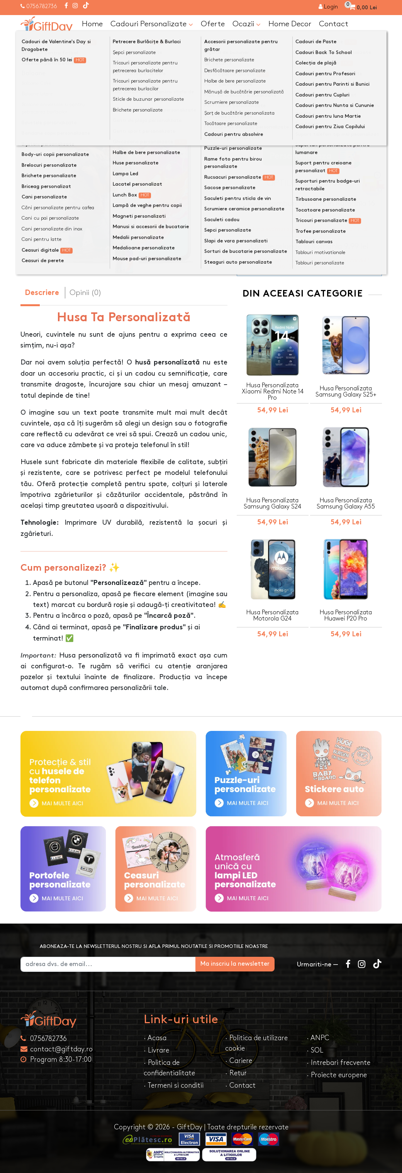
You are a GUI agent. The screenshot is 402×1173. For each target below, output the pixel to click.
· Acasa (155, 1038)
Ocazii (246, 24)
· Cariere (238, 1061)
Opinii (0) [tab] (86, 292)
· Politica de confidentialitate (169, 1067)
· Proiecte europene (337, 1075)
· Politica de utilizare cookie (256, 1043)
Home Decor (289, 23)
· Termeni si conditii (174, 1085)
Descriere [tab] (42, 293)
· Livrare (156, 1050)
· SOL (315, 1050)
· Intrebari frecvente (338, 1062)
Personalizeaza (312, 156)
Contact (333, 23)
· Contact (240, 1085)
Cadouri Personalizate (151, 24)
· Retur (236, 1073)
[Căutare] (374, 43)
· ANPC (318, 1038)
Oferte (213, 23)
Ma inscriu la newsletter (248, 964)
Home (92, 23)
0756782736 (41, 6)
